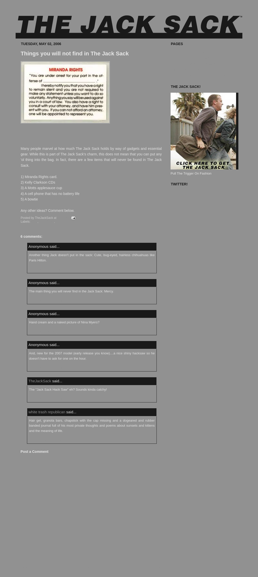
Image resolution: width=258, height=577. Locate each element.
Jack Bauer (46, 221)
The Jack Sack (66, 221)
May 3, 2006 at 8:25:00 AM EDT (48, 331)
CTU (34, 221)
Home (90, 567)
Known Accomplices (185, 69)
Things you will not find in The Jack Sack (75, 53)
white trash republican (46, 412)
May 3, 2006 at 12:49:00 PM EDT (48, 398)
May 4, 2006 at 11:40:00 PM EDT (48, 440)
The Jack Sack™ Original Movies (195, 64)
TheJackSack (39, 381)
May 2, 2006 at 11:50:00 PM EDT (48, 300)
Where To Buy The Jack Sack (192, 52)
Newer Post (26, 567)
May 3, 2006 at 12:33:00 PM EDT (48, 367)
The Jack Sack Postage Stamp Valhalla (199, 75)
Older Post (154, 567)
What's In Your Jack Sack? (190, 58)
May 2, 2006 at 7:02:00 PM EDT (48, 269)
